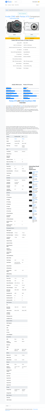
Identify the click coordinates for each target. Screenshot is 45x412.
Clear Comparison (22, 13)
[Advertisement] (22, 77)
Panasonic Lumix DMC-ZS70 (34, 211)
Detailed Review (11, 36)
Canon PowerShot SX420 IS (34, 195)
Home (6, 4)
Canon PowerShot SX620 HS (34, 218)
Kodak (12, 105)
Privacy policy (35, 409)
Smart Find (17, 4)
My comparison (36, 1)
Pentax (21, 105)
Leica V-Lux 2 (34, 190)
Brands (13, 4)
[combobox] (18, 2)
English (37, 4)
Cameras (9, 4)
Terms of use (7, 410)
